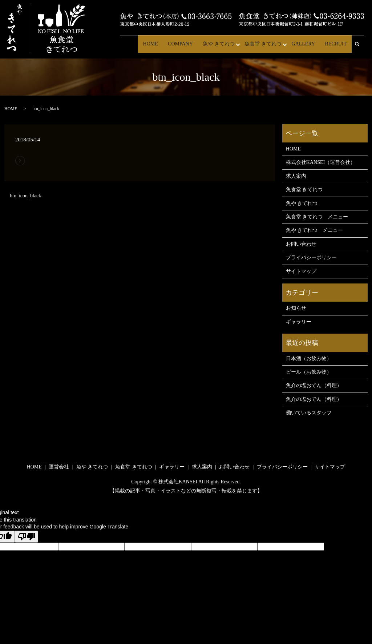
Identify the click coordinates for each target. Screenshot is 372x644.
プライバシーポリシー (311, 257)
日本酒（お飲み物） (309, 358)
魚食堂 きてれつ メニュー (317, 217)
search (361, 47)
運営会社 (59, 467)
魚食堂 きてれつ (266, 47)
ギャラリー (298, 322)
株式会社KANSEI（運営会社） (320, 162)
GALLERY (306, 47)
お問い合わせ (301, 244)
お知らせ (296, 308)
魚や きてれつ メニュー (314, 230)
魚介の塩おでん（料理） (314, 385)
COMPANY (186, 47)
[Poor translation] (26, 537)
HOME (158, 47)
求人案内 (296, 176)
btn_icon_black (25, 195)
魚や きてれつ (223, 47)
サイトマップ (301, 271)
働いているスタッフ (309, 412)
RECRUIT (337, 47)
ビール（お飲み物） (309, 372)
